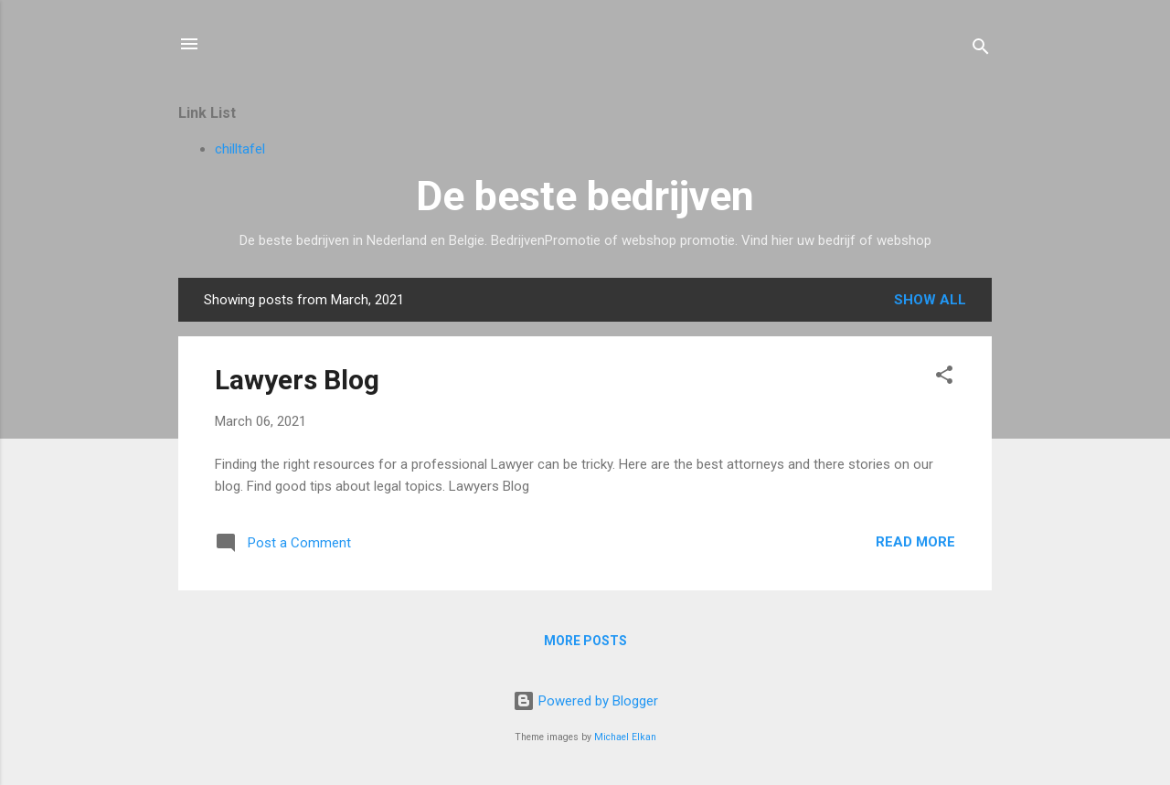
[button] (944, 378)
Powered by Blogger (585, 701)
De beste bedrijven (585, 196)
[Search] (981, 50)
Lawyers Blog (297, 380)
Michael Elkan (625, 737)
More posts (585, 640)
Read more (915, 542)
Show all (930, 300)
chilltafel (240, 149)
